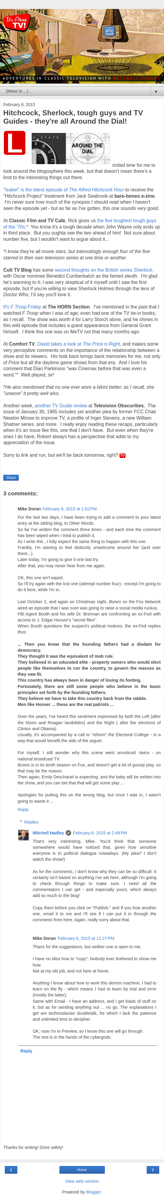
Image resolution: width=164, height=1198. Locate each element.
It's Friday (22, 306)
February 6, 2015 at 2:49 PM (100, 833)
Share (11, 478)
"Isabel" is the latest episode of (63, 189)
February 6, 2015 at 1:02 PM (70, 508)
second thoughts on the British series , (104, 270)
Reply (23, 809)
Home (82, 1170)
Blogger (93, 1192)
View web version (82, 1181)
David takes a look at (78, 344)
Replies (31, 822)
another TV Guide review (61, 405)
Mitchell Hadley (48, 833)
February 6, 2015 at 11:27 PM (86, 938)
